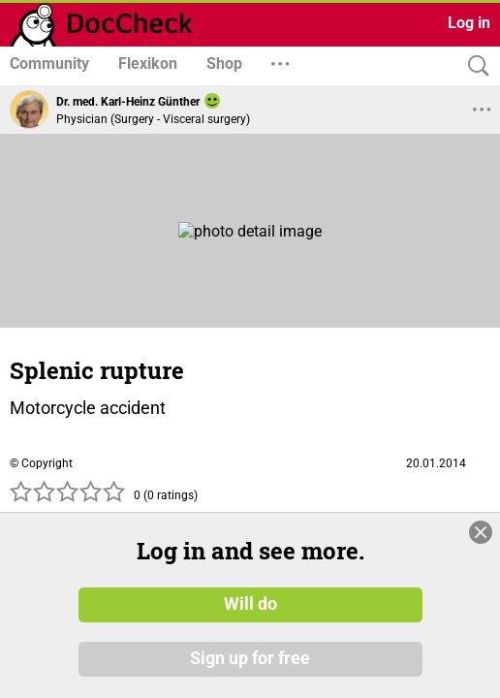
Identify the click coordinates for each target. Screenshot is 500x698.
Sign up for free (250, 658)
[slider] (68, 497)
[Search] (473, 66)
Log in (469, 23)
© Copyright (41, 463)
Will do (250, 604)
